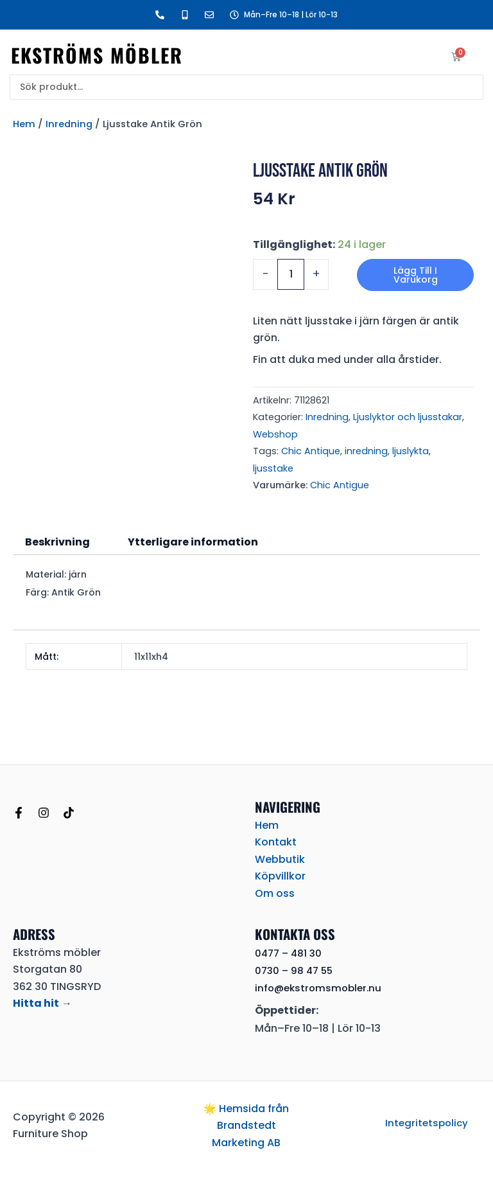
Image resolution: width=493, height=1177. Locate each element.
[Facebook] (18, 813)
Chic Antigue (339, 485)
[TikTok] (68, 813)
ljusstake (273, 468)
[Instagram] (43, 813)
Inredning (69, 124)
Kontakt (276, 842)
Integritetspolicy (427, 1122)
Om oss (275, 893)
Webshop (275, 434)
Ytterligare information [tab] (193, 542)
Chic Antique (310, 451)
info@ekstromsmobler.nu (321, 987)
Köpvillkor (280, 876)
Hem (24, 124)
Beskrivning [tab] (57, 542)
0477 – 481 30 (290, 953)
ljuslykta (410, 451)
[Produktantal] (290, 274)
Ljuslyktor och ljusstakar (407, 417)
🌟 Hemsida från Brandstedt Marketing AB (246, 1125)
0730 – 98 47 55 (296, 970)
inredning (366, 451)
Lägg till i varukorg (416, 275)
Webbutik (280, 859)
